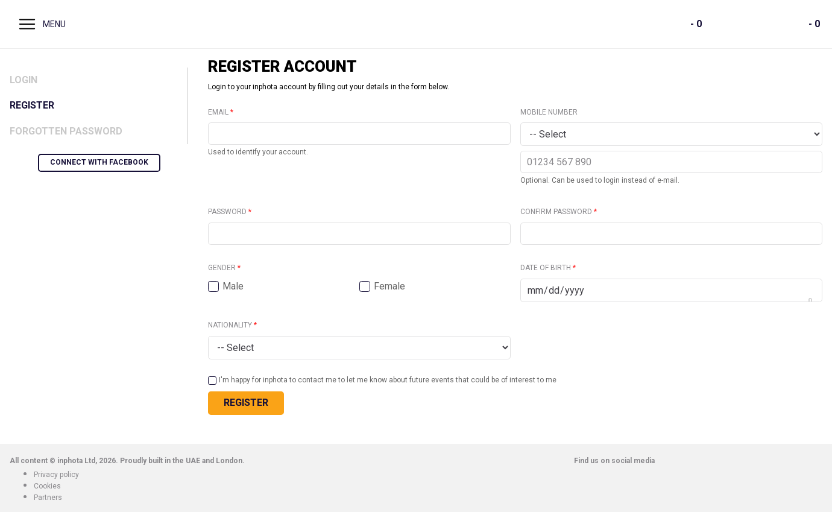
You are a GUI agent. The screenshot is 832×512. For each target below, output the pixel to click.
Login (23, 80)
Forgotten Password (66, 131)
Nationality (230, 325)
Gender (222, 268)
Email (218, 112)
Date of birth (545, 268)
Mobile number (549, 112)
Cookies (47, 486)
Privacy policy (56, 474)
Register (32, 105)
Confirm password (556, 212)
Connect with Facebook (99, 162)
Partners (48, 497)
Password (227, 212)
